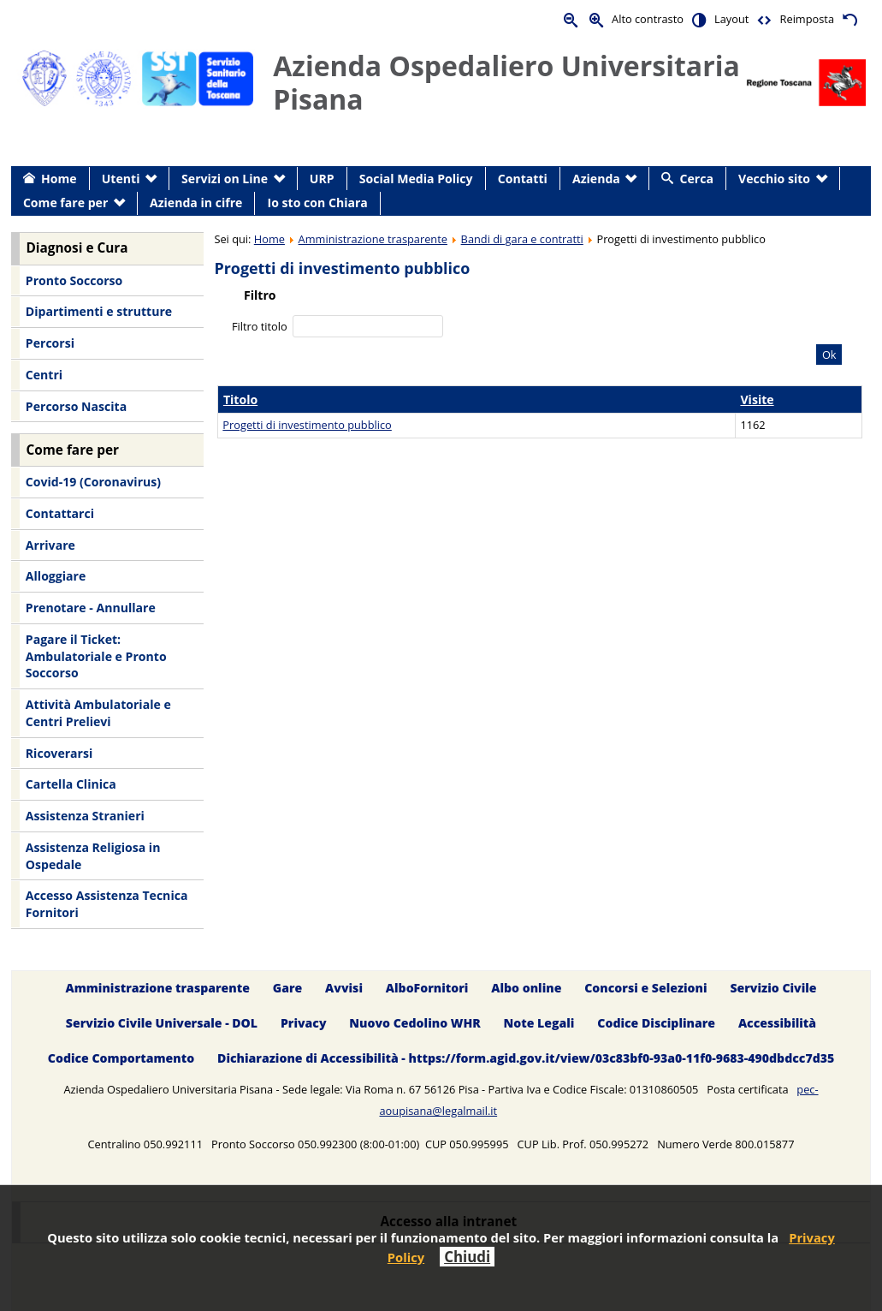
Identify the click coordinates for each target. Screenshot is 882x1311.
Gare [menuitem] (288, 988)
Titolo (240, 399)
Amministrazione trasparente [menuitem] (157, 988)
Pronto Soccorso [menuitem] (74, 280)
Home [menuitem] (59, 178)
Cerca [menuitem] (696, 178)
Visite (756, 399)
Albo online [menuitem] (526, 988)
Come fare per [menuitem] (65, 202)
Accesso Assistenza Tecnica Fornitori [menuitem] (107, 904)
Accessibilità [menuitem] (777, 1023)
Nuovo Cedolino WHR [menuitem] (414, 1023)
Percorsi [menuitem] (50, 343)
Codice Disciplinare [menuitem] (656, 1023)
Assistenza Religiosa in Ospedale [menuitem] (93, 856)
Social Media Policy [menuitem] (416, 178)
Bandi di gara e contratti (522, 239)
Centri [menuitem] (44, 374)
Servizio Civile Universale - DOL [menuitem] (161, 1023)
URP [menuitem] (322, 178)
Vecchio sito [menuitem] (774, 178)
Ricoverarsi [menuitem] (59, 753)
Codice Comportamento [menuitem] (121, 1058)
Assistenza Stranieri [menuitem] (85, 815)
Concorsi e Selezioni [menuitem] (645, 988)
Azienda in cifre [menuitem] (196, 202)
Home (269, 239)
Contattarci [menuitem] (60, 513)
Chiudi (467, 1256)
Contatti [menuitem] (523, 178)
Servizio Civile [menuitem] (773, 988)
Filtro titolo (261, 326)
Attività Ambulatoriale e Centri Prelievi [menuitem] (98, 713)
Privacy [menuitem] (304, 1023)
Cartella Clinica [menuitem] (71, 784)
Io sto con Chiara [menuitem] (318, 202)
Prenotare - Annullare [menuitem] (91, 607)
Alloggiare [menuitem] (56, 576)
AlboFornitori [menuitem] (427, 988)
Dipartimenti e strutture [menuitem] (99, 311)
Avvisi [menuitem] (344, 988)
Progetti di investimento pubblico (306, 424)
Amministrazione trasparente (373, 239)
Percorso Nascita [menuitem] (76, 406)
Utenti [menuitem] (121, 178)
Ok (829, 354)
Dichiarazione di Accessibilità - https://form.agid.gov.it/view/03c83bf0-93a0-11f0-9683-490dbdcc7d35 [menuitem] (525, 1058)
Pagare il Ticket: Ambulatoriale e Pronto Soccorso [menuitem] (96, 656)
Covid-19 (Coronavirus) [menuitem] (93, 482)
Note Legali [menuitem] (539, 1023)
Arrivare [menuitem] (50, 545)
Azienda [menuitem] (596, 178)
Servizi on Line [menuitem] (224, 178)
